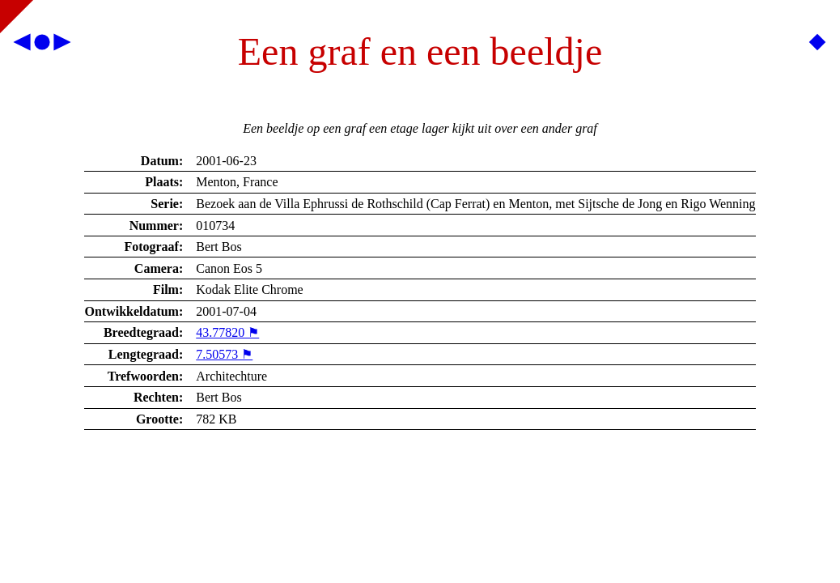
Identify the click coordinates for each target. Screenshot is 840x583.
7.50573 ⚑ (224, 354)
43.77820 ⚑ (227, 332)
